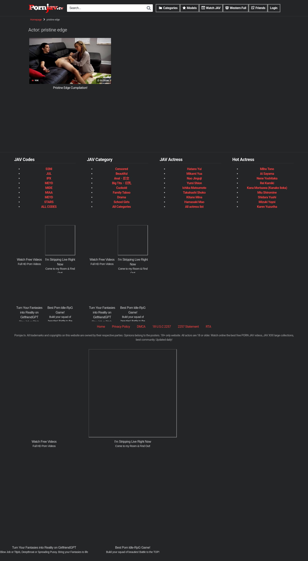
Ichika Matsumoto (194, 188)
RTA (208, 326)
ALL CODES (48, 207)
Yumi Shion (194, 183)
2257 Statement (188, 326)
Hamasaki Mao (194, 202)
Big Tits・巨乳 (121, 183)
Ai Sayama (267, 174)
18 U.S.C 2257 (161, 326)
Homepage (36, 19)
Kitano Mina (194, 197)
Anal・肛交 (121, 178)
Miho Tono (267, 169)
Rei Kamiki (267, 183)
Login (273, 8)
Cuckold (121, 188)
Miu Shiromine (267, 192)
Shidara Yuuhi (267, 197)
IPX (49, 178)
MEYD (49, 183)
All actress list (194, 207)
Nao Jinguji (194, 178)
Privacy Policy (121, 326)
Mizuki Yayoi (267, 202)
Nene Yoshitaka (267, 178)
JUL (48, 174)
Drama (121, 197)
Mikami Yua (194, 174)
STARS (48, 202)
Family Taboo (121, 192)
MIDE (48, 188)
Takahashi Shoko (194, 192)
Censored (121, 169)
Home (101, 326)
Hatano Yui (194, 169)
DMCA (141, 326)
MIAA (48, 192)
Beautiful (121, 174)
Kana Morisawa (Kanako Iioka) (267, 188)
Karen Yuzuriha (267, 207)
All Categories (121, 207)
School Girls (121, 202)
